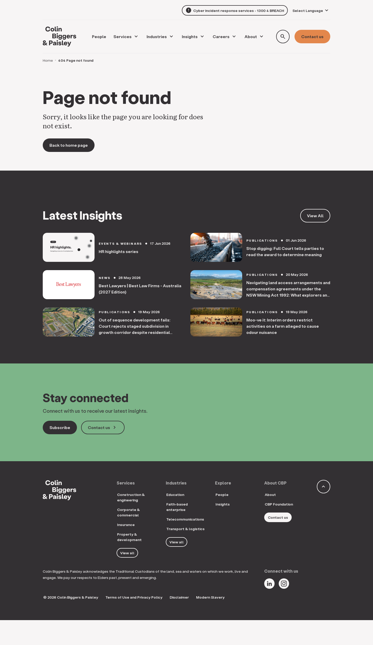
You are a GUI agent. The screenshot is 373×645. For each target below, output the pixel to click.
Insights (190, 36)
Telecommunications (185, 519)
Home (48, 60)
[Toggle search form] (283, 36)
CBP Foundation (279, 504)
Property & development (129, 537)
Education (175, 494)
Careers (221, 36)
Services (122, 36)
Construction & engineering (131, 497)
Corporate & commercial (128, 512)
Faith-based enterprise (177, 507)
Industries (157, 36)
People (222, 494)
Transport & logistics (185, 528)
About (251, 36)
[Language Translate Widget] (311, 10)
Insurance (126, 524)
